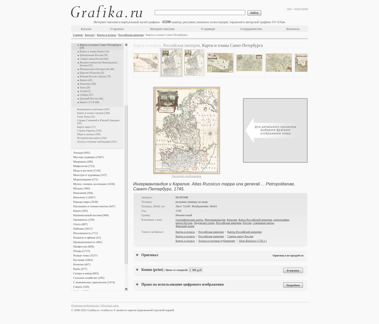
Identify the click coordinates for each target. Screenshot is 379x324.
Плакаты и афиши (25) (87, 237)
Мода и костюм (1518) (87, 170)
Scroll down (126, 289)
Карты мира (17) (86, 126)
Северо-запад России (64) (94, 58)
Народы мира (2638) (85, 201)
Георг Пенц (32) (86, 116)
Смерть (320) (81, 286)
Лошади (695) (81, 152)
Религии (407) (81, 264)
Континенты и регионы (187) (93, 109)
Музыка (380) (81, 188)
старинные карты (263, 222)
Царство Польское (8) (92, 72)
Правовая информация (85, 305)
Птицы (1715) (81, 250)
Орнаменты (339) (83, 219)
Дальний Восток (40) (91, 98)
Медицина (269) (83, 161)
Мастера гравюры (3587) (88, 157)
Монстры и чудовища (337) (90, 174)
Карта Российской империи (255, 219)
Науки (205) (80, 210)
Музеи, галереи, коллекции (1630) (94, 183)
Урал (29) (85, 87)
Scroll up (126, 44)
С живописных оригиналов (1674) (94, 282)
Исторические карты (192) (92, 137)
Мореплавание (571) (85, 179)
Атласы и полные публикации (216, 240)
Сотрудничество (251, 29)
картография (281, 219)
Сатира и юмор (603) (86, 273)
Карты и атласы (106, 34)
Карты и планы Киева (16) (94, 51)
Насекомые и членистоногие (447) (94, 206)
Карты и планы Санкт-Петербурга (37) (100, 46)
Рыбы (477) (80, 268)
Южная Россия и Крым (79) (95, 76)
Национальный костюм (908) (91, 215)
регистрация (301, 8)
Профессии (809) (83, 246)
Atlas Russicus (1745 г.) (253, 240)
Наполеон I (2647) (84, 197)
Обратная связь (109, 305)
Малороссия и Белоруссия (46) (97, 69)
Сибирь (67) (86, 94)
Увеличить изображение (187, 176)
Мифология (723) (83, 166)
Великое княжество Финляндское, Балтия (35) (99, 64)
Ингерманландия (215, 219)
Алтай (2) (85, 91)
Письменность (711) (85, 233)
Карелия (232, 219)
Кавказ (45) (86, 80)
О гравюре (208, 29)
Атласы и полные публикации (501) (97, 141)
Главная (78, 34)
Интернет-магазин (162, 29)
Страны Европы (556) (89, 130)
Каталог (86, 29)
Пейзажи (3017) (83, 228)
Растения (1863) (83, 259)
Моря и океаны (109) (88, 134)
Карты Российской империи (244, 231)
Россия (247, 222)
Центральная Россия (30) (94, 55)
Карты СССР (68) (89, 102)
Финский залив (185, 225)
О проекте (117, 29)
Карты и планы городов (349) (93, 113)
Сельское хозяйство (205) (88, 277)
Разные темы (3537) (85, 255)
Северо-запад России (240, 236)
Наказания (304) (83, 192)
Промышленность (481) (87, 242)
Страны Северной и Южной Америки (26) (98, 122)
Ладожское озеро (204, 222)
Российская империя (131, 34)
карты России (184, 222)
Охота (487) (80, 224)
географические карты (189, 219)
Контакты (293, 29)
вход (289, 8)
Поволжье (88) (88, 83)
